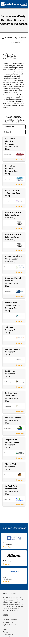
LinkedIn (7, 37)
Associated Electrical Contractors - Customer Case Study (11, 143)
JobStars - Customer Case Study (11, 330)
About (5, 629)
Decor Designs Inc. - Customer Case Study (13, 193)
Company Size (14, 127)
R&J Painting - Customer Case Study (11, 374)
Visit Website (13, 42)
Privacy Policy (8, 634)
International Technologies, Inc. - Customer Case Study (13, 306)
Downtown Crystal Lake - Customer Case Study (13, 215)
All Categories (8, 622)
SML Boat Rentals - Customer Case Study (13, 420)
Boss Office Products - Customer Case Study (11, 169)
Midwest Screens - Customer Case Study (13, 352)
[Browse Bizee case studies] (14, 576)
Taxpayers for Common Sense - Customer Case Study (12, 443)
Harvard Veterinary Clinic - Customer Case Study (13, 259)
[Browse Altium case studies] (14, 558)
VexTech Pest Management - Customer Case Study (11, 490)
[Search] (15, 132)
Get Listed (6, 632)
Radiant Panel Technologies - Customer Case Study (11, 397)
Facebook (20, 37)
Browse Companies (10, 620)
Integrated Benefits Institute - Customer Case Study (13, 282)
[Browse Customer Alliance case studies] (14, 541)
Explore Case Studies (10, 625)
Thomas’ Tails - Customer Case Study (12, 467)
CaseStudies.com (9, 593)
